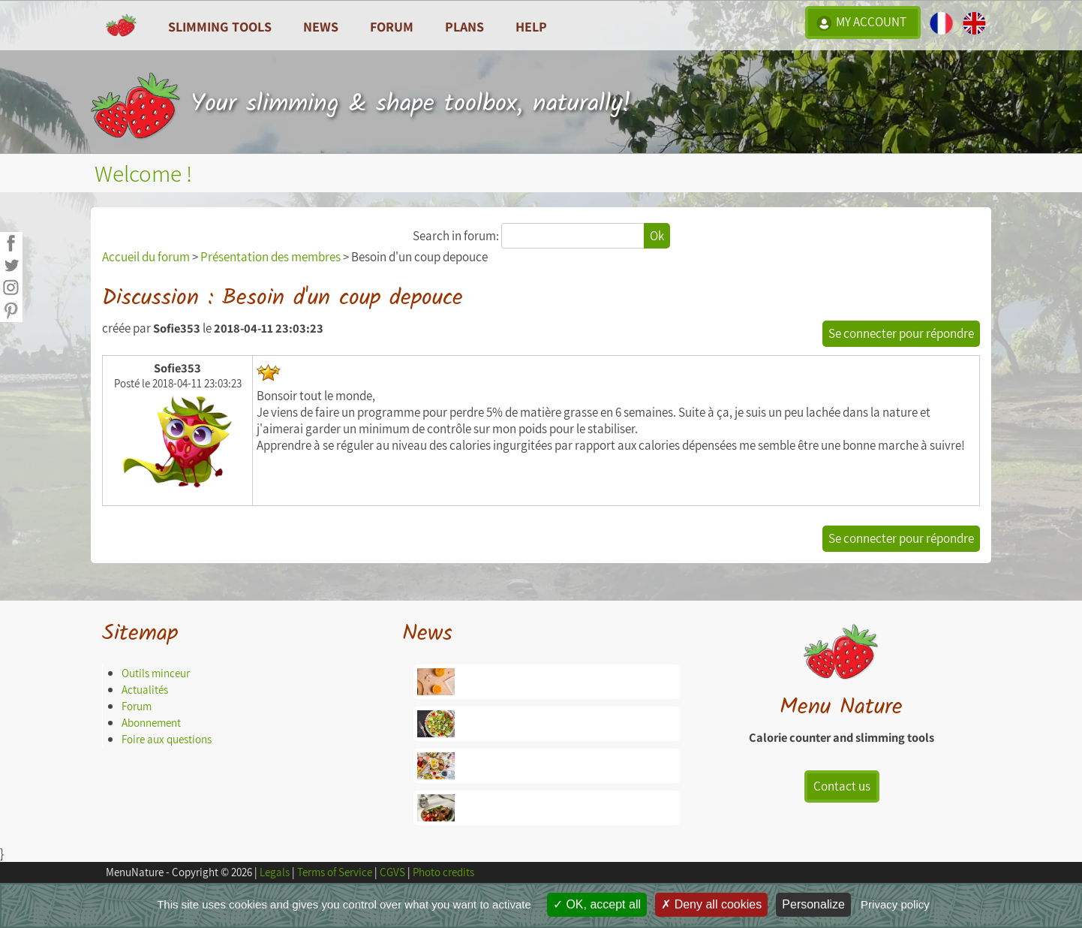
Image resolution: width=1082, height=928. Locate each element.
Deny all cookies (711, 904)
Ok (657, 235)
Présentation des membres (270, 257)
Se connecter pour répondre (901, 333)
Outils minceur (156, 673)
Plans (464, 26)
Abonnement (151, 723)
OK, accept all (597, 904)
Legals (275, 872)
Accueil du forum (146, 257)
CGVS (392, 872)
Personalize (813, 904)
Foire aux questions (167, 739)
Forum (391, 26)
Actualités (145, 689)
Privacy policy (895, 904)
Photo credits (443, 872)
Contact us (841, 786)
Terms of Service (334, 872)
